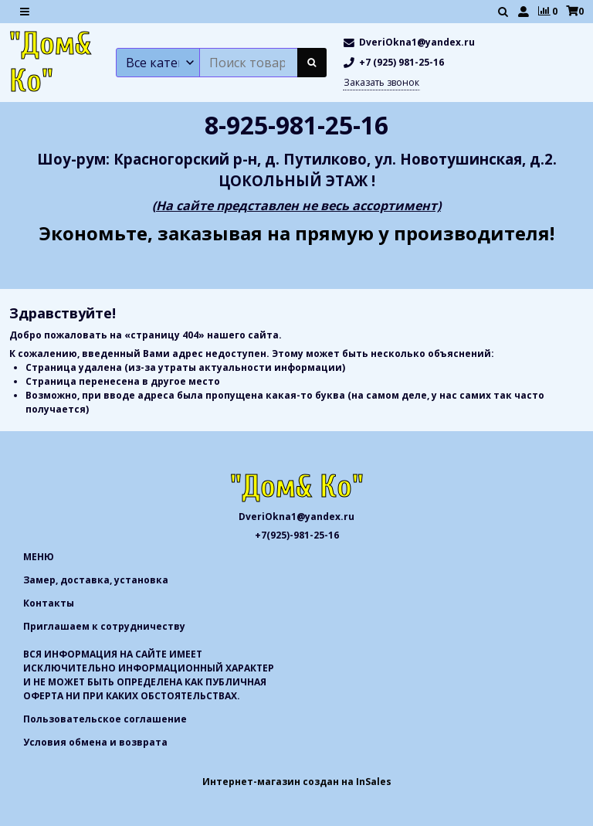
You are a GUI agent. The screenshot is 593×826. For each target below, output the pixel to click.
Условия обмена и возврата (95, 742)
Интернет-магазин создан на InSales (296, 781)
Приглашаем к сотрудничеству (104, 626)
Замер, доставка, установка (95, 579)
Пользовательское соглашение (105, 719)
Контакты (48, 603)
